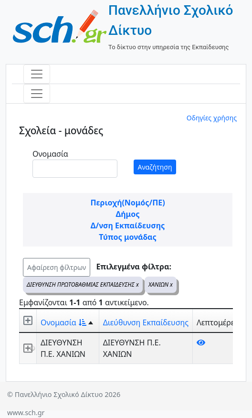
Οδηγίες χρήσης (212, 117)
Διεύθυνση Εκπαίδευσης (146, 322)
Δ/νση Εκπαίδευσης (128, 225)
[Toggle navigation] (36, 74)
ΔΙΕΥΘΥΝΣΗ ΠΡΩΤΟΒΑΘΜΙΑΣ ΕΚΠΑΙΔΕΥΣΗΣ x (83, 284)
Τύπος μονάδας (127, 237)
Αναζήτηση (155, 166)
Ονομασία (50, 154)
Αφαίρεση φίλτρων (56, 267)
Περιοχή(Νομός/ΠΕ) (127, 202)
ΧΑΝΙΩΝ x (160, 284)
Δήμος (128, 214)
